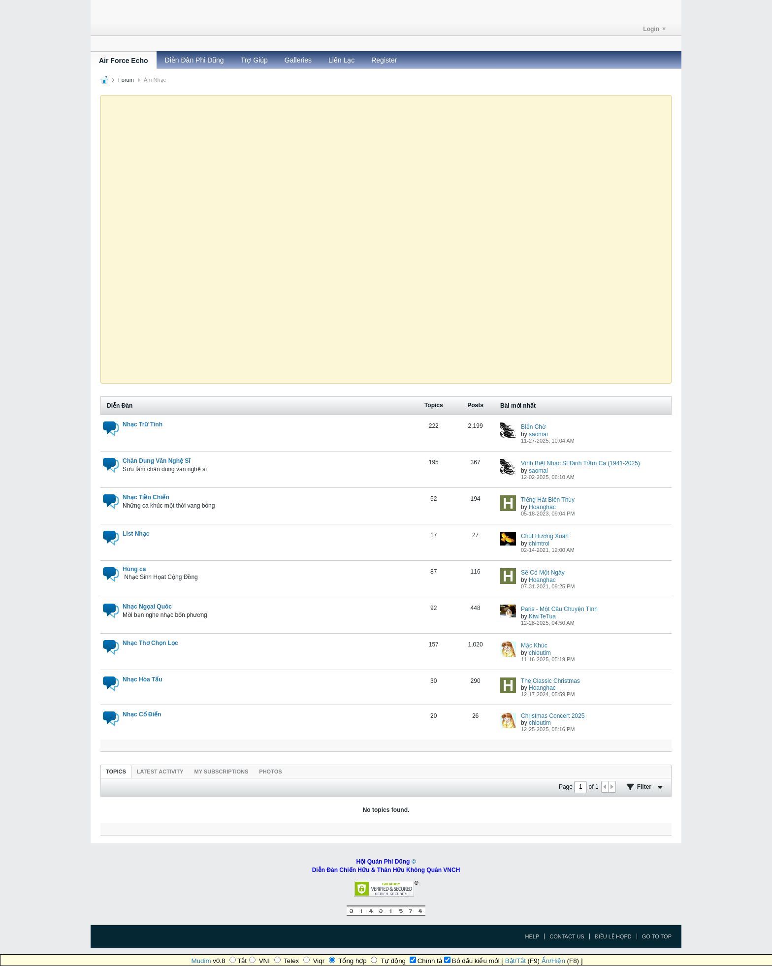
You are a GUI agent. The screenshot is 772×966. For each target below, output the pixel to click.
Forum (126, 80)
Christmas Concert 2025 (552, 715)
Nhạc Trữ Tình (142, 424)
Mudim (201, 961)
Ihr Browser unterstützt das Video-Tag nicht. (386, 238)
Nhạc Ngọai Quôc (147, 606)
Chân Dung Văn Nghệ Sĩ (157, 460)
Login (654, 29)
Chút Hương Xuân (545, 536)
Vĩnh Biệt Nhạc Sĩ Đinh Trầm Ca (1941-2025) (580, 463)
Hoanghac (542, 507)
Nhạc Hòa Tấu (142, 679)
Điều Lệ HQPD (613, 936)
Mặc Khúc (534, 645)
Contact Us (566, 936)
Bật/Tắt (515, 961)
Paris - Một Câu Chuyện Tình (559, 609)
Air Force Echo (123, 60)
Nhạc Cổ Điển (142, 714)
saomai (538, 434)
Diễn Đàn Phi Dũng (194, 60)
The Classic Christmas (550, 680)
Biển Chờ (533, 426)
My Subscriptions (221, 771)
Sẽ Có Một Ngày (543, 572)
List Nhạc (136, 533)
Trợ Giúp (254, 60)
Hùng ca (134, 569)
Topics (116, 771)
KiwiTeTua (542, 616)
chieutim (540, 652)
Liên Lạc (341, 60)
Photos (270, 771)
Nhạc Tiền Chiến (146, 497)
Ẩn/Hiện (553, 961)
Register (384, 60)
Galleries (298, 60)
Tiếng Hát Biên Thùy (548, 499)
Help (532, 936)
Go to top (657, 936)
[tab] (115, 771)
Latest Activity (160, 771)
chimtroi (539, 543)
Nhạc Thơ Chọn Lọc (150, 643)
